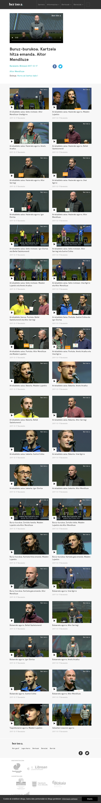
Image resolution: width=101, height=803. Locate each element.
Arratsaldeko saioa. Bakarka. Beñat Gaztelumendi (24, 421)
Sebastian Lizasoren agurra (63, 728)
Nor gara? (15, 748)
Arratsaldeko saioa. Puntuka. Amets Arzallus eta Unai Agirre (71, 352)
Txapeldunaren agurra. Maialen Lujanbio (26, 728)
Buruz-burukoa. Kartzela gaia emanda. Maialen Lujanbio (71, 558)
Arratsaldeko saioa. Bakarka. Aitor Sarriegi (69, 420)
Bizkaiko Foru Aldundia (61, 783)
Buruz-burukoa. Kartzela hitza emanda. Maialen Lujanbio (29, 558)
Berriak (52, 748)
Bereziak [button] (78, 4)
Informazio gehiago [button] (69, 799)
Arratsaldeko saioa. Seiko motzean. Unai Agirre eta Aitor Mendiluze (71, 284)
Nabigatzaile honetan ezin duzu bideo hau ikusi (36, 28)
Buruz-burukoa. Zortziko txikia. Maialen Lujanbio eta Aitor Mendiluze (68, 523)
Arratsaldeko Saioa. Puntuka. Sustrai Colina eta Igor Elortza (71, 318)
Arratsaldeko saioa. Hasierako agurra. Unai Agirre (69, 181)
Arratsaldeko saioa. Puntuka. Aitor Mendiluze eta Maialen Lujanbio (28, 352)
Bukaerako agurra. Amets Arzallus (66, 659)
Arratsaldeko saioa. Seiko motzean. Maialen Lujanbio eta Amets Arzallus (27, 284)
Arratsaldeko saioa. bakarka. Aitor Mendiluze (70, 488)
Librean (37, 768)
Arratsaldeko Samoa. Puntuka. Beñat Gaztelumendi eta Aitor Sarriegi (24, 318)
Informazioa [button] (53, 4)
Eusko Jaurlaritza (20, 783)
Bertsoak (35, 748)
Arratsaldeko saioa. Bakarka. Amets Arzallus (70, 386)
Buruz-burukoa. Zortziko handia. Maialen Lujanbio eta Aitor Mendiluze (26, 523)
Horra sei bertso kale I (27, 75)
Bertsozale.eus (18, 768)
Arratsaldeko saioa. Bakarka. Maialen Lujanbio (28, 386)
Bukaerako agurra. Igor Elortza (22, 659)
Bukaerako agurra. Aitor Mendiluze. (66, 694)
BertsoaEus (19, 4)
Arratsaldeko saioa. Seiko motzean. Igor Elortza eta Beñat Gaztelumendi (29, 250)
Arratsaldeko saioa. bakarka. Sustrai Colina (27, 454)
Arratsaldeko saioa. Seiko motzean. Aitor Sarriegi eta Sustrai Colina (68, 250)
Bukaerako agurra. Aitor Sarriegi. (65, 625)
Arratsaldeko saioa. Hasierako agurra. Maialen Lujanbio (70, 113)
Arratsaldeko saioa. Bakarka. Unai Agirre (68, 454)
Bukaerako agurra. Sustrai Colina (23, 694)
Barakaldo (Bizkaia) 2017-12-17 (23, 66)
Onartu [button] (89, 799)
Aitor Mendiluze (17, 71)
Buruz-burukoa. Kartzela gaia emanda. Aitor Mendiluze (28, 592)
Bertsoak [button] (66, 4)
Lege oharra (25, 748)
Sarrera (41, 4)
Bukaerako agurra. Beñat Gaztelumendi (26, 625)
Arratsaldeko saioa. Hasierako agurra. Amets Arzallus (28, 147)
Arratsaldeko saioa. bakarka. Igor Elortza (26, 488)
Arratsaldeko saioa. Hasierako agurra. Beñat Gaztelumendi (70, 147)
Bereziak (44, 748)
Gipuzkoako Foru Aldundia (41, 783)
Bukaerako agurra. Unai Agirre (64, 591)
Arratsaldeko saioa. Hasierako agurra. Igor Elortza (27, 215)
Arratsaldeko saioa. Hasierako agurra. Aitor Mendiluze (69, 215)
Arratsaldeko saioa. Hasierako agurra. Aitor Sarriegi (27, 181)
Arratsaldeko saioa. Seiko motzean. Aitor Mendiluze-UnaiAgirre (26, 113)
